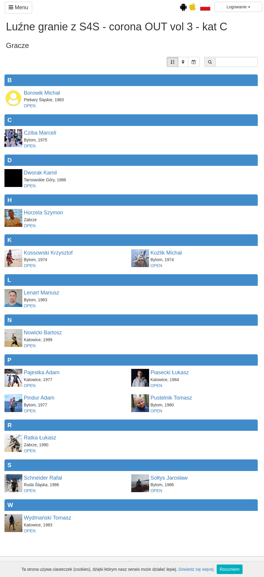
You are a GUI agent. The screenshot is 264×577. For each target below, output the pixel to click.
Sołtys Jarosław (169, 478)
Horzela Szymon (43, 213)
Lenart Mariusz (41, 293)
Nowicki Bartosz (43, 333)
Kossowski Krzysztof (48, 253)
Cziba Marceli (40, 133)
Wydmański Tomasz (47, 518)
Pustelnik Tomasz (171, 398)
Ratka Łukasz (40, 438)
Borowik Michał (42, 93)
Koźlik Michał (166, 253)
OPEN (30, 105)
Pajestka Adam (42, 372)
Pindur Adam (39, 398)
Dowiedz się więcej (196, 569)
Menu (18, 7)
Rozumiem (230, 569)
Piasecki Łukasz (170, 372)
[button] (205, 6)
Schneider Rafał (43, 478)
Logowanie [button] (238, 6)
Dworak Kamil (40, 173)
